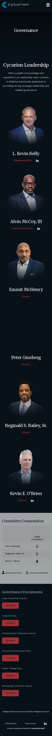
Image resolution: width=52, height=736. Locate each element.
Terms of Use (30, 723)
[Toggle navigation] (48, 5)
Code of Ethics (9, 615)
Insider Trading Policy (12, 668)
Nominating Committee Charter (17, 686)
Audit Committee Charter (14, 598)
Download (10, 605)
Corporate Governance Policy (16, 650)
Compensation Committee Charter (19, 633)
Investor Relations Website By (26, 728)
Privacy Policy (11, 723)
